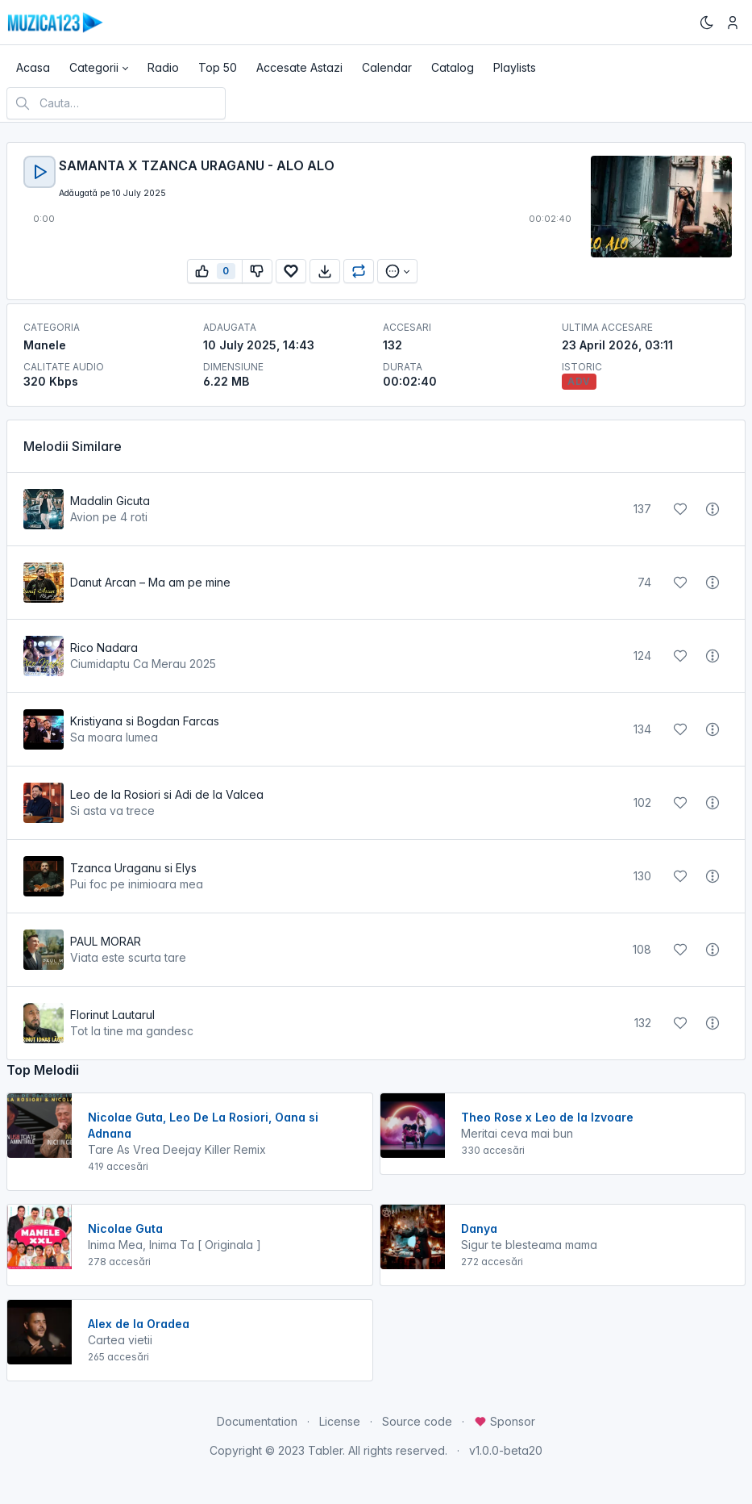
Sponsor (504, 1421)
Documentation (257, 1421)
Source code (417, 1421)
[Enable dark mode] (707, 22)
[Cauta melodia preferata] (116, 103)
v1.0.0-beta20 (505, 1450)
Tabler (325, 1450)
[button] (99, 67)
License (339, 1421)
